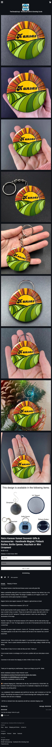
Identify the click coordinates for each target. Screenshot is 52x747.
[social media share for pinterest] (8, 577)
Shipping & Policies (12, 584)
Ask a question (14, 577)
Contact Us (23, 727)
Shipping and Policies (14, 727)
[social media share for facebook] (2, 577)
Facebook (19, 733)
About (6, 727)
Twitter (14, 733)
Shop (2, 727)
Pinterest (9, 733)
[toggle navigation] (2, 2)
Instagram (3, 733)
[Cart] (50, 2)
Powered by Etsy (5, 744)
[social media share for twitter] (5, 577)
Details (3, 584)
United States (10, 554)
